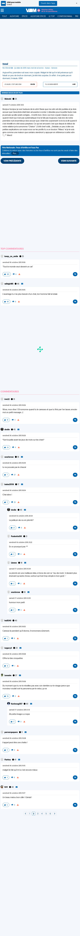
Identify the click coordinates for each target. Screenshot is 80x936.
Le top (52, 16)
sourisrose (9, 457)
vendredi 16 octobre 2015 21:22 (20, 542)
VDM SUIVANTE (68, 161)
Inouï (5, 64)
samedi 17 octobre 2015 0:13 (19, 710)
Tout (4, 16)
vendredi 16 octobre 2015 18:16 (14, 262)
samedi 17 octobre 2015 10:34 (20, 569)
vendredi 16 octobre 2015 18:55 (14, 627)
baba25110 (9, 485)
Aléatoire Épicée (38, 16)
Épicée (25, 16)
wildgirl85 (9, 284)
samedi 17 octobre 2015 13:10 (13, 105)
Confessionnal (64, 16)
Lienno (14, 563)
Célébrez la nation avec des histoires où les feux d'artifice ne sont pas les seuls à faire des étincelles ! (39, 151)
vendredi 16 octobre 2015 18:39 (14, 463)
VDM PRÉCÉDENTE (12, 161)
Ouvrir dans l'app (48, 3)
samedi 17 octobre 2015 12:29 (20, 598)
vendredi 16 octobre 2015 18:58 (14, 654)
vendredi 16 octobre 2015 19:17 (14, 793)
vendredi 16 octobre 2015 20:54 (21, 516)
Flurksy (7, 760)
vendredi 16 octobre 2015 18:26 (14, 405)
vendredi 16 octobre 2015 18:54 (14, 490)
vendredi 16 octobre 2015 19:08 (14, 738)
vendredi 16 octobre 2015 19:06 (14, 681)
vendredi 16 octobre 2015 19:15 (14, 766)
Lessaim (8, 676)
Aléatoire (14, 16)
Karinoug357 (17, 704)
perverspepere (11, 732)
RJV (6, 787)
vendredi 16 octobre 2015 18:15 (14, 290)
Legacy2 (8, 648)
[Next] (25, 813)
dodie (7, 430)
